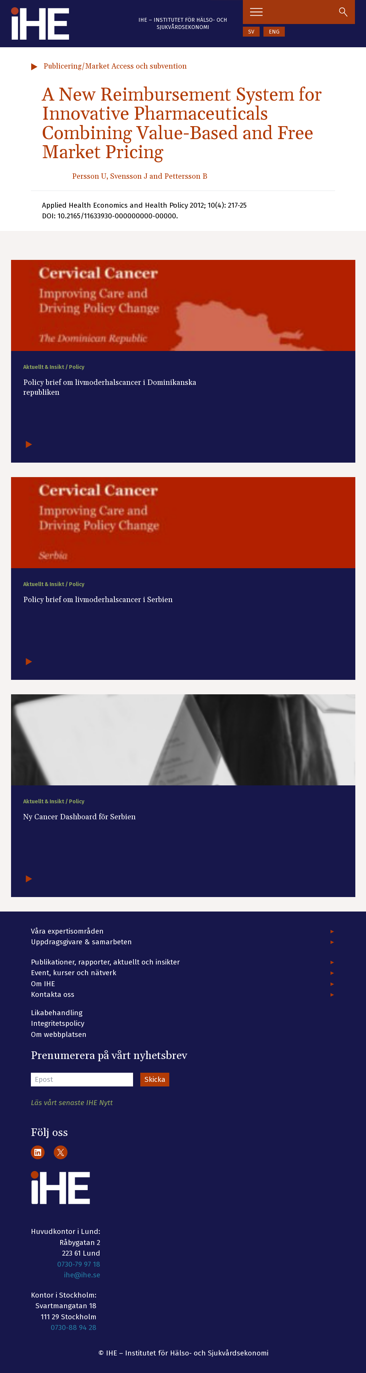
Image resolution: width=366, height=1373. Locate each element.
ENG (274, 32)
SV (251, 32)
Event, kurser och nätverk (73, 972)
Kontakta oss (52, 994)
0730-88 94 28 (73, 1327)
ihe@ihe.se (82, 1274)
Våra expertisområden (67, 931)
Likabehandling (56, 1012)
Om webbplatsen (59, 1034)
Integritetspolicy (57, 1023)
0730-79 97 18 (78, 1264)
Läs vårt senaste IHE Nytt (72, 1102)
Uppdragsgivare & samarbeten (81, 941)
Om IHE (43, 983)
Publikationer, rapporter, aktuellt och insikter (105, 962)
